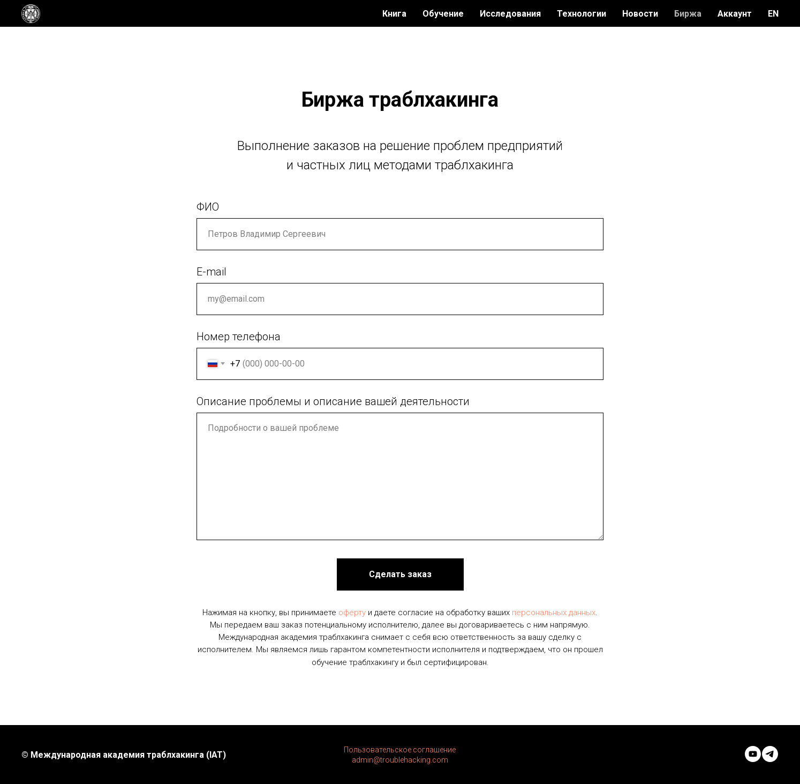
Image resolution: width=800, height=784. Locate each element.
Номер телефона (239, 336)
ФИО (208, 206)
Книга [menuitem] (394, 14)
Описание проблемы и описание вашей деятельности (333, 401)
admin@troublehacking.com (400, 760)
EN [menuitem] (773, 14)
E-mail (212, 271)
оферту (352, 612)
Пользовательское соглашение (400, 749)
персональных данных (553, 612)
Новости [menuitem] (640, 14)
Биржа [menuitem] (687, 14)
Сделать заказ (400, 574)
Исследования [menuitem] (510, 14)
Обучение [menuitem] (443, 14)
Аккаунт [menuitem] (735, 14)
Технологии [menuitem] (581, 14)
